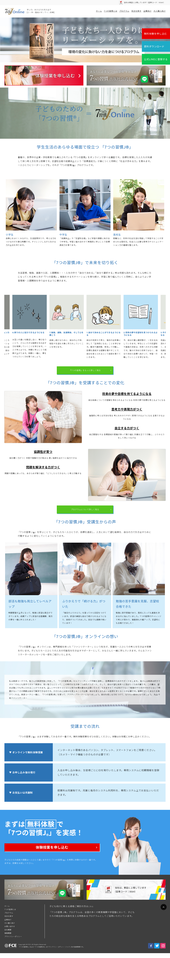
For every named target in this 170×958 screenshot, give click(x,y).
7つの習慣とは (110, 11)
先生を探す (136, 11)
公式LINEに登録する (156, 59)
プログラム (124, 11)
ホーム (99, 11)
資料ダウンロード (154, 46)
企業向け (147, 11)
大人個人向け (159, 11)
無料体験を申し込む (155, 33)
